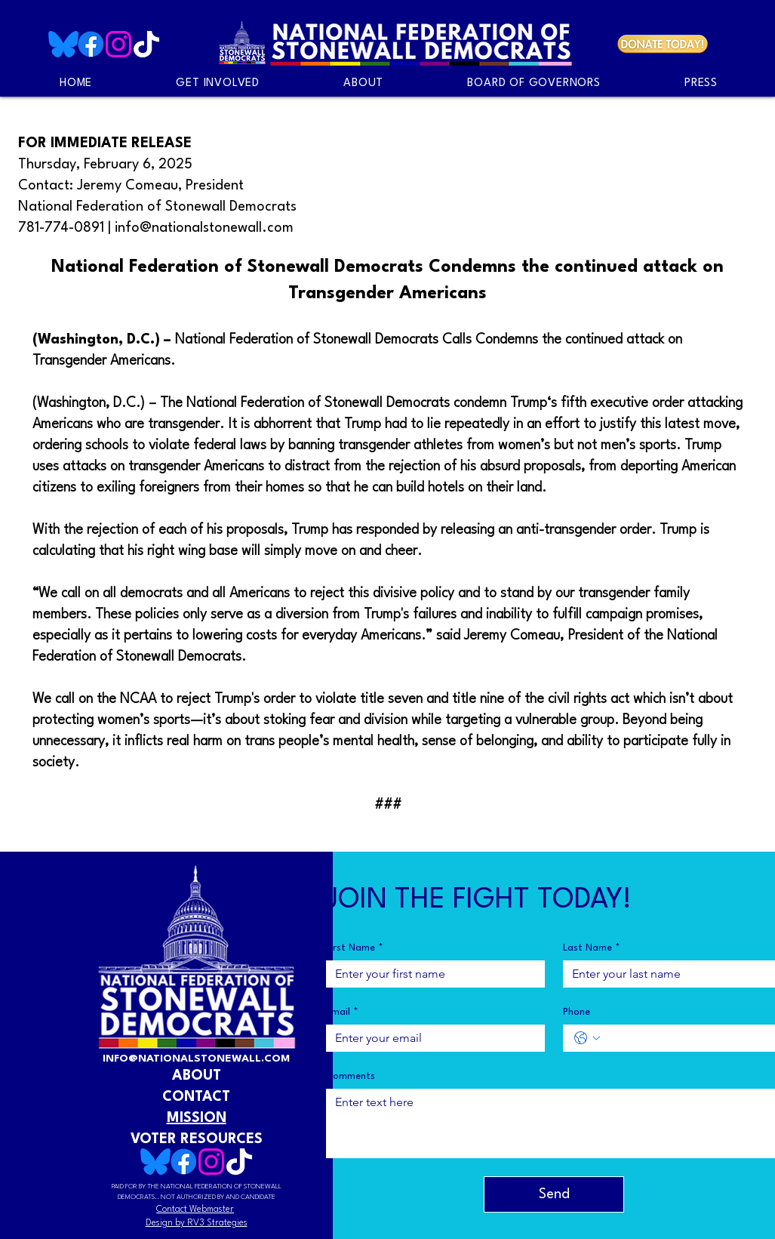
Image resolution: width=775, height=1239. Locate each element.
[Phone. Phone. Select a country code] (587, 1038)
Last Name (591, 948)
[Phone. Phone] (687, 1038)
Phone (576, 1012)
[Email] (431, 1038)
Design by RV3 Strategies (197, 1223)
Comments (350, 1076)
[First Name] (431, 974)
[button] (700, 83)
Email (342, 1012)
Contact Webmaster (195, 1209)
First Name (354, 948)
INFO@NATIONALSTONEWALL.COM (196, 1058)
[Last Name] (668, 974)
